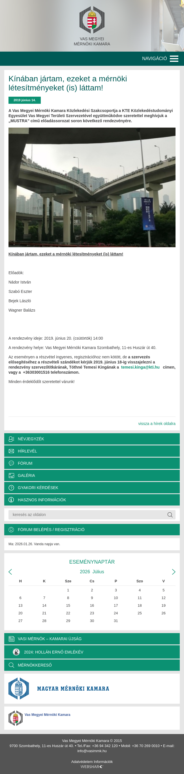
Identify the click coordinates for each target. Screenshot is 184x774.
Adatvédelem (82, 762)
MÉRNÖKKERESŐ (35, 665)
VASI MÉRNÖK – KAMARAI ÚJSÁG (50, 638)
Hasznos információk (42, 500)
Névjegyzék (31, 439)
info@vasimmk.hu (92, 751)
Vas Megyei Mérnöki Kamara (47, 715)
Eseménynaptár (92, 562)
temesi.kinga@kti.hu (140, 367)
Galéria (26, 475)
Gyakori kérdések (38, 487)
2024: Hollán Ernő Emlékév (48, 651)
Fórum (25, 463)
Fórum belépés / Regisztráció (51, 529)
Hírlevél (27, 451)
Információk (103, 762)
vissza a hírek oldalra (157, 423)
